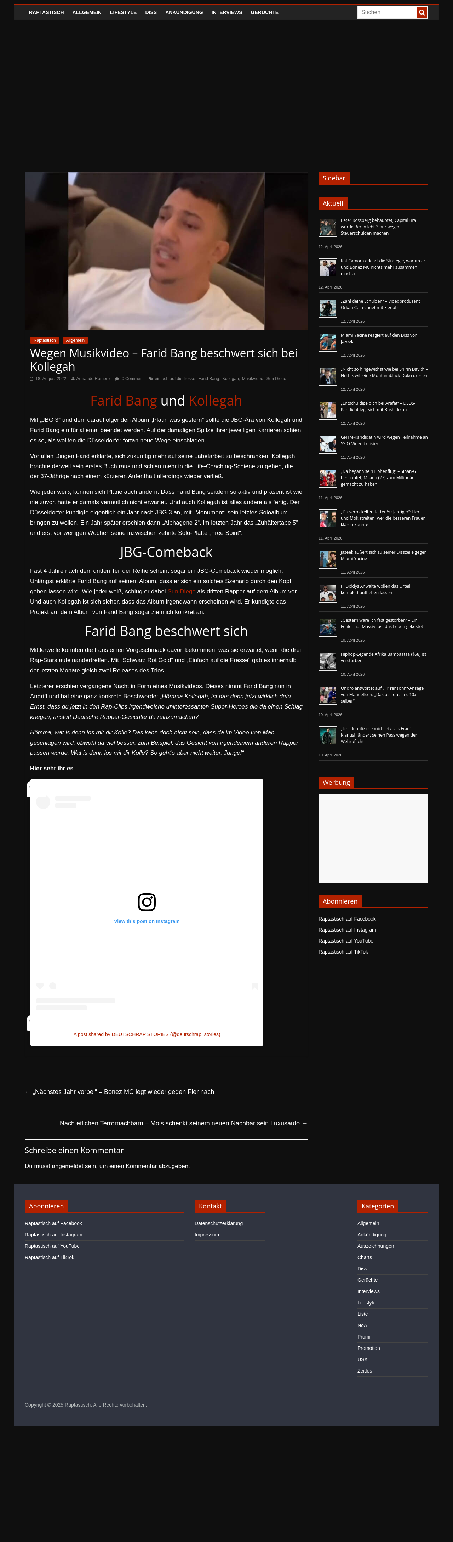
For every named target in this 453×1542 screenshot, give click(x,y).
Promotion (368, 1348)
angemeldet (68, 1166)
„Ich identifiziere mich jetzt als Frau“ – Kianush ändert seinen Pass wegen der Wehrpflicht (379, 735)
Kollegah (230, 378)
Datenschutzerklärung (219, 1223)
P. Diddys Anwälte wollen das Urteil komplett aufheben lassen (375, 589)
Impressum (207, 1234)
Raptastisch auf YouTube (346, 941)
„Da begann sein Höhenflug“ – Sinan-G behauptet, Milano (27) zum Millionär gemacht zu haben (378, 477)
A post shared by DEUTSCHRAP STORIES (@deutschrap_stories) (146, 1034)
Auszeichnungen (375, 1246)
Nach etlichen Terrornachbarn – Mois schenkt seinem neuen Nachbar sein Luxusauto (184, 1123)
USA (362, 1359)
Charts (364, 1257)
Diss (151, 12)
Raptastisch (46, 12)
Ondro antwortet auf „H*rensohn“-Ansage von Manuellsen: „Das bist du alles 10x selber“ (382, 694)
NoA (362, 1325)
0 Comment (129, 378)
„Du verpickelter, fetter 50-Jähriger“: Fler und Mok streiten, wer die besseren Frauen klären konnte (383, 518)
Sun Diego (276, 378)
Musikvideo (252, 378)
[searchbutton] (422, 12)
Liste (362, 1314)
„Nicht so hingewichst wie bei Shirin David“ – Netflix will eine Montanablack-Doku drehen (384, 372)
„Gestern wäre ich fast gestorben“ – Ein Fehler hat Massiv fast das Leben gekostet (382, 623)
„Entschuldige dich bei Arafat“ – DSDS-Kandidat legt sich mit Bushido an (378, 406)
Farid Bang (209, 378)
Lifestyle (123, 12)
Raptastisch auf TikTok (343, 952)
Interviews (227, 12)
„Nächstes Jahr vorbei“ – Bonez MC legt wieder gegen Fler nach (119, 1091)
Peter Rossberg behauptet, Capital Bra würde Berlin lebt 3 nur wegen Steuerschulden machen (378, 226)
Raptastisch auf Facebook (347, 919)
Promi (364, 1337)
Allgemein (87, 12)
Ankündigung (184, 12)
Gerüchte (265, 12)
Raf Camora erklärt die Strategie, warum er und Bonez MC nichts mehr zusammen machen (383, 267)
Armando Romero (93, 378)
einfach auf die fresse (175, 378)
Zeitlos (364, 1371)
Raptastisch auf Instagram (347, 930)
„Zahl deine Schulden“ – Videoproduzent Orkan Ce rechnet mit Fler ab (380, 304)
